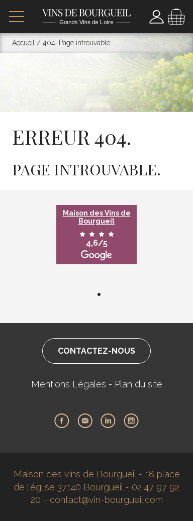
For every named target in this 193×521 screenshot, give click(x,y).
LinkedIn (108, 421)
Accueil (23, 43)
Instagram (131, 421)
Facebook (61, 421)
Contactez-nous (96, 351)
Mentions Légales (68, 384)
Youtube (84, 421)
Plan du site (138, 384)
